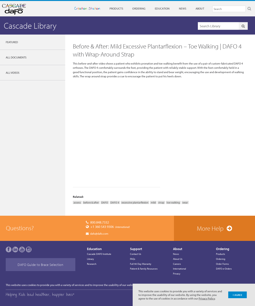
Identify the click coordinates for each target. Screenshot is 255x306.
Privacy (176, 273)
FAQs (132, 258)
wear (185, 202)
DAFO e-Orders (224, 268)
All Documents (16, 57)
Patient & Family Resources (144, 268)
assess (77, 202)
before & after (91, 202)
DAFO (104, 202)
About (200, 8)
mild (153, 202)
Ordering (138, 8)
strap (161, 202)
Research (91, 263)
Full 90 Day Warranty (140, 263)
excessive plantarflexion (135, 202)
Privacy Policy (207, 298)
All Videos (12, 72)
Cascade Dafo (19, 9)
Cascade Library (30, 25)
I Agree (237, 294)
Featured (12, 42)
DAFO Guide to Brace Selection (40, 264)
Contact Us (135, 253)
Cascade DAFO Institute (99, 253)
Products (116, 8)
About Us (177, 258)
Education (162, 8)
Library (90, 258)
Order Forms (222, 263)
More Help (210, 228)
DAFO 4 (114, 202)
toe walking (173, 202)
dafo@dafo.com (99, 233)
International (179, 268)
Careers (177, 263)
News (182, 8)
